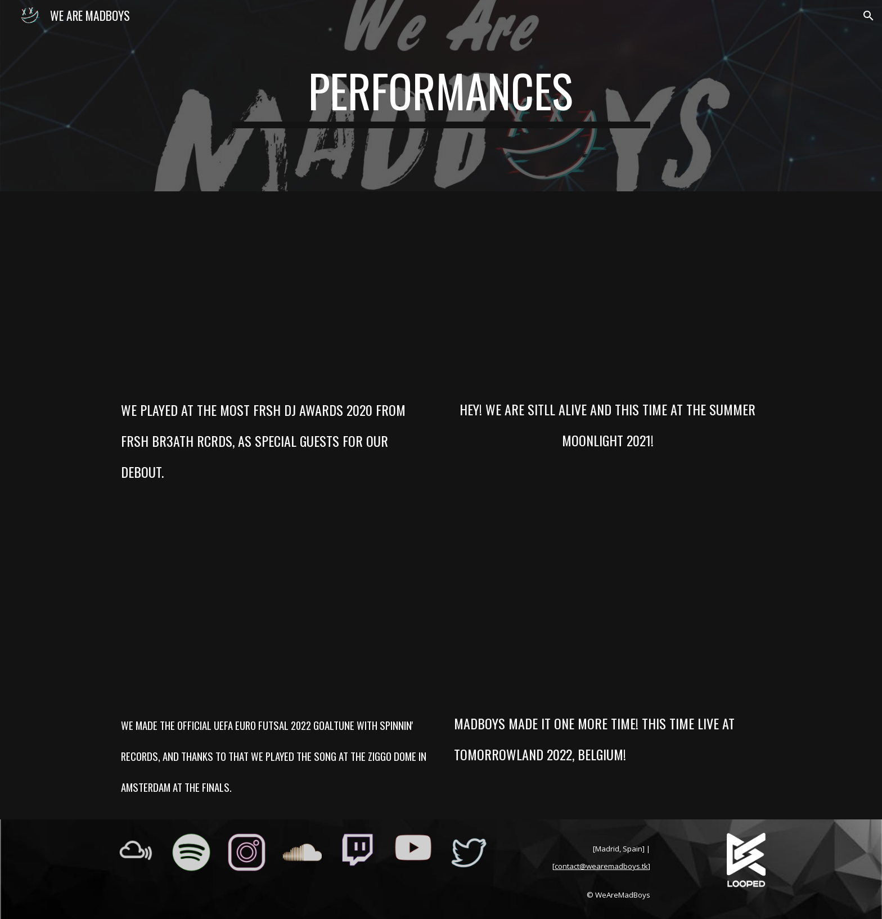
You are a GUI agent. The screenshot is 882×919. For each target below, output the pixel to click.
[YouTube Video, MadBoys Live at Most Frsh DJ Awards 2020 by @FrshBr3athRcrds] (274, 294)
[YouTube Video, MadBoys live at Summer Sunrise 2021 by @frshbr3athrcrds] (607, 294)
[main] (441, 96)
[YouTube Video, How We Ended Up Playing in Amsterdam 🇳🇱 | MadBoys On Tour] (274, 608)
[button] (868, 15)
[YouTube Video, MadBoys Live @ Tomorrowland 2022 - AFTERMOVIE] (607, 608)
